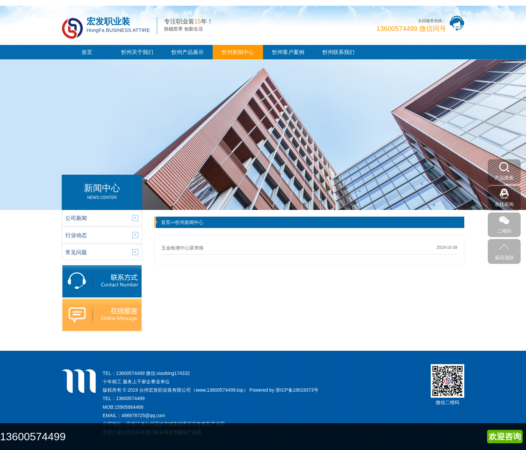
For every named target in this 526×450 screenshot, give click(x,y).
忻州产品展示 (187, 52)
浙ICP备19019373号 (296, 390)
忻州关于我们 (137, 52)
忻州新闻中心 (238, 52)
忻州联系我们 (338, 52)
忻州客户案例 (288, 52)
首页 (87, 52)
